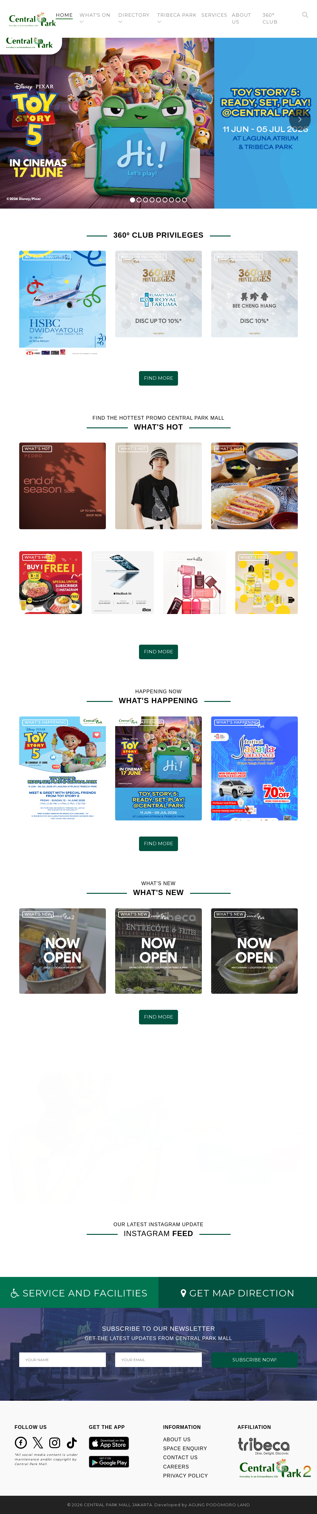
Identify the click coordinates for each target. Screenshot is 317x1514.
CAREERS (176, 1466)
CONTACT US (180, 1457)
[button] (96, 19)
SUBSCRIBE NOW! (254, 1360)
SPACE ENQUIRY (185, 1448)
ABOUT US (177, 1439)
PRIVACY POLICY (185, 1475)
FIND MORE (158, 378)
